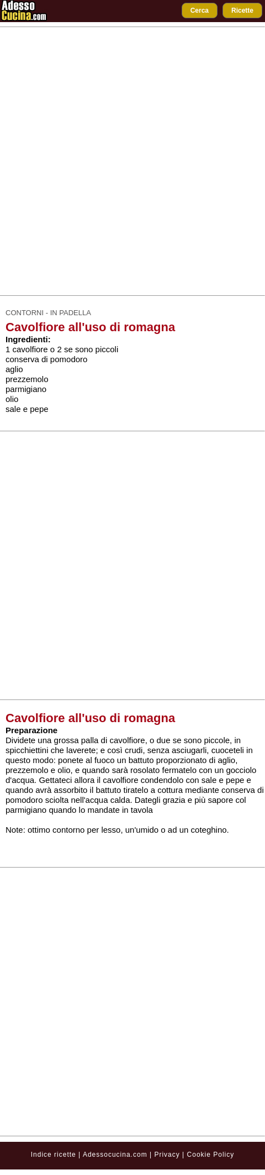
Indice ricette (53, 1154)
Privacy (168, 1154)
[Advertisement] (129, 161)
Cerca (199, 10)
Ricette (242, 10)
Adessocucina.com (115, 1154)
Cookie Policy (211, 1154)
